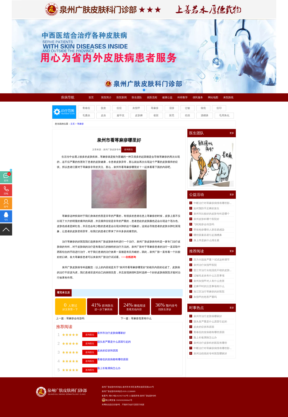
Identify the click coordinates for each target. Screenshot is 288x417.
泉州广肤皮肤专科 (148, 396)
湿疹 (171, 108)
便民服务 (198, 97)
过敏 (187, 108)
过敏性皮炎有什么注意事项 (209, 275)
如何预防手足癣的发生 (206, 208)
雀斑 (156, 115)
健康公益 (167, 97)
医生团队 (137, 97)
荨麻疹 (155, 108)
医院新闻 (121, 97)
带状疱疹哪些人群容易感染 (209, 229)
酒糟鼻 (204, 115)
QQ (6, 219)
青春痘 (86, 108)
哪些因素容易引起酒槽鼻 (208, 235)
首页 (91, 97)
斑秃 (171, 115)
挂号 (6, 206)
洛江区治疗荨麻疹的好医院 (209, 291)
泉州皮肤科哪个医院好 (206, 219)
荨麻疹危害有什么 (141, 318)
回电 (6, 193)
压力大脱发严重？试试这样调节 (212, 259)
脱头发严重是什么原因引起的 (114, 341)
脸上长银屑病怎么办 (108, 368)
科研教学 (182, 97)
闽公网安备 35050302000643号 (118, 400)
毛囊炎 (86, 115)
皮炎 (103, 115)
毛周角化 (224, 115)
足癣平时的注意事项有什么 (209, 286)
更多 (232, 133)
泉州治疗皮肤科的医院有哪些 (210, 342)
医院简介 (106, 97)
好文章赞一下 (70, 309)
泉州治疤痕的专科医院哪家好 (210, 353)
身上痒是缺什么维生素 (206, 240)
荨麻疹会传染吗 (75, 318)
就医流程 (152, 97)
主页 (72, 124)
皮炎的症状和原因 (107, 350)
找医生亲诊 (164, 309)
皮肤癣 (139, 115)
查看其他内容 (134, 309)
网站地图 (213, 97)
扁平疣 (120, 115)
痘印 (219, 108)
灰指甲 (136, 108)
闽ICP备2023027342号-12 (120, 396)
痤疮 (203, 108)
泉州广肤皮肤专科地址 (112, 387)
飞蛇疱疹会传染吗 (204, 224)
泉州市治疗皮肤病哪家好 (111, 333)
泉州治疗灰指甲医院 (205, 265)
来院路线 (228, 97)
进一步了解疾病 (103, 309)
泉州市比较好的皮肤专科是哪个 (212, 213)
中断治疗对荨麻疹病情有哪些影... (213, 203)
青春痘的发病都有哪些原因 (112, 359)
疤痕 (187, 115)
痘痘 (119, 108)
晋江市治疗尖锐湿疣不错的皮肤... (213, 270)
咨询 (6, 180)
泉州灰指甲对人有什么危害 (209, 281)
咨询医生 (128, 149)
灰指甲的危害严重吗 (205, 297)
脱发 (103, 108)
